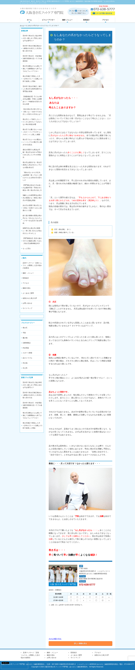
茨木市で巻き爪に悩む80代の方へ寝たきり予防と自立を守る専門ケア (32, 38)
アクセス (105, 20)
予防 (24, 333)
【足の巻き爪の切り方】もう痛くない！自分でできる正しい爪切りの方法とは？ (32, 111)
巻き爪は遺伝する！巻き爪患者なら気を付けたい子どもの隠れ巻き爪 (32, 165)
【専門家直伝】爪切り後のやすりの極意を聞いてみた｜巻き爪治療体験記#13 (32, 240)
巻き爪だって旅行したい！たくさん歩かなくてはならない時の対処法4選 (32, 121)
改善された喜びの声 (30, 298)
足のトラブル (27, 358)
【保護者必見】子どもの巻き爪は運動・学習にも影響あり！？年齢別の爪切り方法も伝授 (32, 100)
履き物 (25, 338)
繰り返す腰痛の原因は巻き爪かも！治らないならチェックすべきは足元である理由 (32, 219)
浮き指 (25, 363)
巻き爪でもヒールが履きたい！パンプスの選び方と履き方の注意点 (32, 142)
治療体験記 (27, 343)
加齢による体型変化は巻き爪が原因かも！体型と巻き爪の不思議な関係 (32, 197)
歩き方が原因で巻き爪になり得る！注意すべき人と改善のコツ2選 (32, 208)
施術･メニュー (67, 20)
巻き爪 (25, 328)
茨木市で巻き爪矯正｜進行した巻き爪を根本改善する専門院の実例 (32, 88)
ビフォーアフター (48, 20)
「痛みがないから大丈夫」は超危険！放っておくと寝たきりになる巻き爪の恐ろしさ (32, 176)
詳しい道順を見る (80, 643)
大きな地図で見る (55, 639)
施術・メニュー (28, 273)
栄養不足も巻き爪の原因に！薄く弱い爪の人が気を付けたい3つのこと (32, 230)
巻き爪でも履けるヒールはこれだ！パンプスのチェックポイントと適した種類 (32, 132)
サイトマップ (27, 308)
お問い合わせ (27, 303)
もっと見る (27, 248)
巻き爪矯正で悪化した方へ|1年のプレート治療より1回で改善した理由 (32, 78)
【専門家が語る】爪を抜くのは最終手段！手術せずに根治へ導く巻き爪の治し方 (32, 187)
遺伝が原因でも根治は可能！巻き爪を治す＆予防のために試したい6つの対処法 (32, 153)
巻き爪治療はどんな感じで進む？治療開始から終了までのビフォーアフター (32, 68)
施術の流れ (27, 288)
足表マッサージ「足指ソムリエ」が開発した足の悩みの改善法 (32, 265)
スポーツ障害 (27, 353)
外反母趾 (26, 348)
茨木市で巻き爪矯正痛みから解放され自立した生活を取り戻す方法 (32, 48)
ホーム (29, 20)
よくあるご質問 (28, 293)
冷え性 (25, 368)
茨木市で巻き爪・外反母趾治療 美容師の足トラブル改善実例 (32, 58)
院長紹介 (86, 20)
